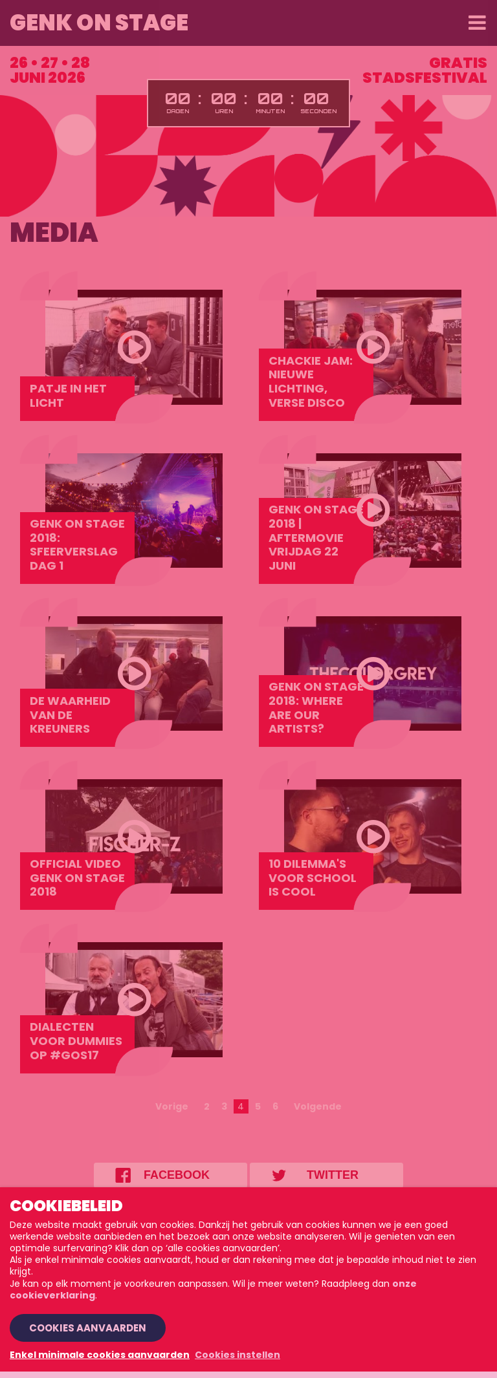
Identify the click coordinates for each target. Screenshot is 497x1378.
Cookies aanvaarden (87, 1328)
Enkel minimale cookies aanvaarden (100, 1354)
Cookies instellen (237, 1354)
